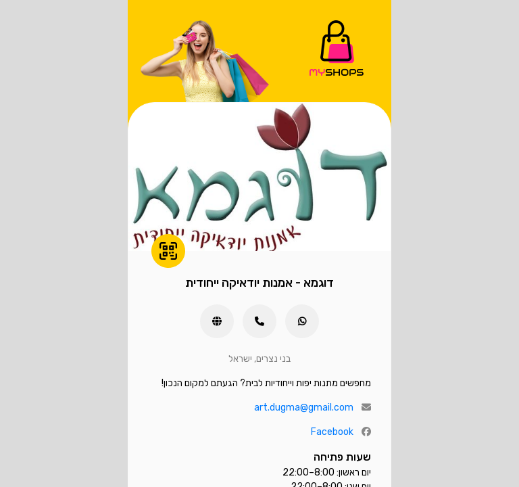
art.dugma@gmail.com (303, 407)
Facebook (332, 432)
